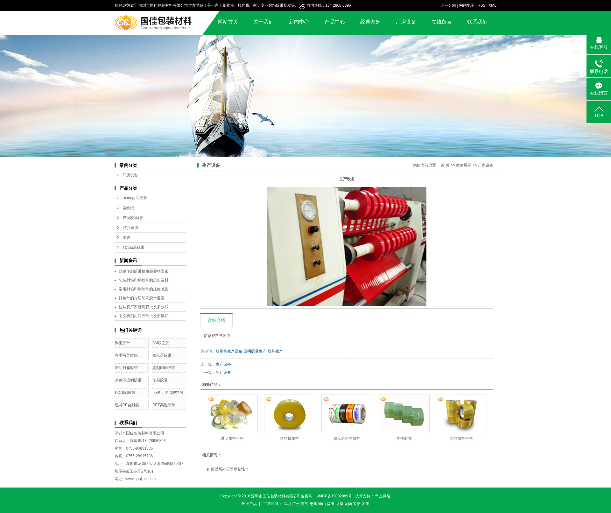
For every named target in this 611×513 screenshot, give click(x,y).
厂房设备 (406, 22)
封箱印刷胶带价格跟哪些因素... (145, 271)
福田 (330, 504)
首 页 (445, 165)
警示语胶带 (162, 355)
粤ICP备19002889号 (334, 496)
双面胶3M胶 (133, 218)
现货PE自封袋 (127, 405)
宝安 (357, 504)
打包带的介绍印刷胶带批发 (142, 298)
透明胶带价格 (232, 438)
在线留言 (442, 22)
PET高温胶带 (133, 247)
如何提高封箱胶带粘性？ (228, 469)
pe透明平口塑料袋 (167, 392)
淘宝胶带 (122, 343)
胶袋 (126, 237)
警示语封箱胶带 (347, 438)
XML (492, 5)
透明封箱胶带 (126, 368)
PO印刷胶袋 (125, 392)
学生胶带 (404, 438)
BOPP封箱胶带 (135, 198)
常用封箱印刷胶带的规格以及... (145, 289)
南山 (322, 504)
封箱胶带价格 (461, 438)
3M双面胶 (160, 343)
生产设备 (223, 364)
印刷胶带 (160, 380)
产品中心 (335, 22)
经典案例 (370, 22)
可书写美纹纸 (126, 355)
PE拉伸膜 (130, 227)
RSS (482, 5)
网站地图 (466, 5)
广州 (296, 504)
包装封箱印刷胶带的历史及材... (145, 280)
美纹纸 (128, 208)
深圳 (287, 504)
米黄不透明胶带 (128, 380)
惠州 (313, 504)
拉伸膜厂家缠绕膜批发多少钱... (145, 307)
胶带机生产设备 (229, 351)
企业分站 (448, 5)
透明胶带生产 (254, 351)
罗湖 (365, 504)
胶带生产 (275, 351)
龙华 (339, 504)
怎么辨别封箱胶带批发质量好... (145, 316)
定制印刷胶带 (163, 368)
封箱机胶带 (289, 438)
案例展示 (463, 165)
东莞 (304, 504)
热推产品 (249, 504)
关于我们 (263, 22)
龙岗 (348, 504)
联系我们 (477, 22)
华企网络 (382, 496)
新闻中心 (299, 22)
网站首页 (228, 22)
